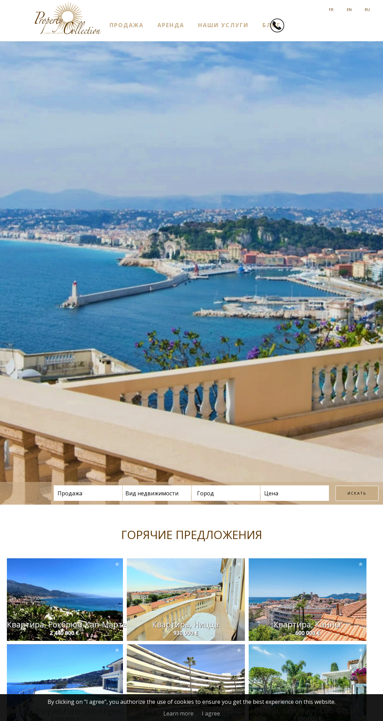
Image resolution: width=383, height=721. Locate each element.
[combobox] (226, 493)
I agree (211, 713)
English (349, 7)
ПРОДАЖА (127, 25)
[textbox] (219, 493)
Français (331, 7)
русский (367, 7)
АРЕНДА (170, 25)
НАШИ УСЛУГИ (223, 25)
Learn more (178, 713)
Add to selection (117, 564)
